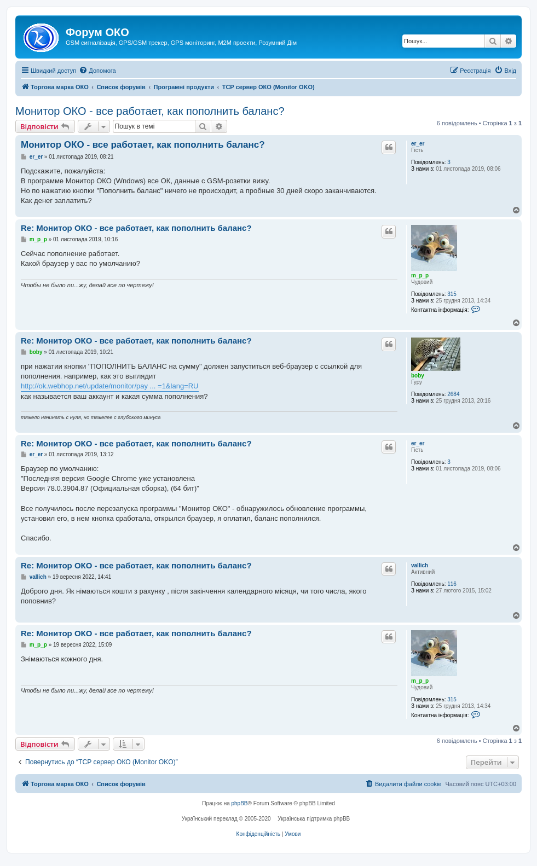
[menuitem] (97, 70)
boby (417, 376)
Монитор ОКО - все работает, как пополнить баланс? (150, 111)
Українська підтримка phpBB (314, 819)
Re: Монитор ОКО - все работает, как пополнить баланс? (136, 228)
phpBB (240, 803)
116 (452, 584)
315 (452, 294)
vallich (419, 565)
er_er (417, 144)
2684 (453, 394)
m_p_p (420, 275)
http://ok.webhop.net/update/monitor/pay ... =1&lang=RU (110, 386)
